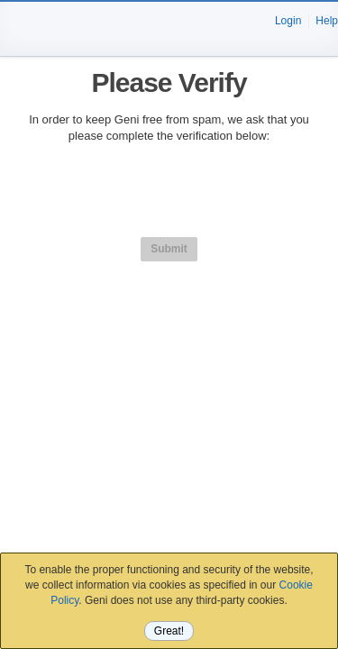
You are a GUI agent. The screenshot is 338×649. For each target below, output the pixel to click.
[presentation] (169, 195)
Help (326, 20)
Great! (169, 631)
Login (288, 20)
